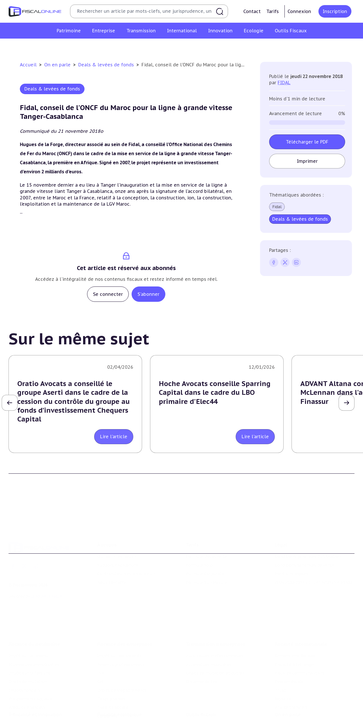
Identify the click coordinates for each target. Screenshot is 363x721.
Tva (100, 644)
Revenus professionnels (120, 635)
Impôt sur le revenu (28, 627)
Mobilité (283, 670)
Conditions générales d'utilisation (308, 535)
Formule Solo (199, 544)
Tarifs (272, 11)
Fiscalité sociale (112, 679)
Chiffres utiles (200, 704)
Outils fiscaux (201, 692)
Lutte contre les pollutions (124, 704)
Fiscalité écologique (119, 692)
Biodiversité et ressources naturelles (133, 712)
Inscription (335, 11)
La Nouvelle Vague (46, 575)
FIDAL (284, 82)
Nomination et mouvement (302, 704)
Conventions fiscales (295, 627)
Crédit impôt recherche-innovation (43, 704)
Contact (252, 11)
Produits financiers (27, 679)
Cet (100, 653)
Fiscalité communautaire (300, 644)
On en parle (58, 65)
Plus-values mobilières (208, 635)
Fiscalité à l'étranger (295, 635)
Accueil (28, 65)
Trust (280, 661)
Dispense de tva (201, 653)
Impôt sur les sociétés (119, 627)
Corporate (107, 687)
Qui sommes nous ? (116, 535)
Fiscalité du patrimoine (34, 615)
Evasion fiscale (289, 653)
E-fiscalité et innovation (35, 692)
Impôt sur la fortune (29, 644)
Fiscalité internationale (301, 615)
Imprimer (307, 161)
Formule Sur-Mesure (206, 561)
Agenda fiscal (199, 712)
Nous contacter (112, 561)
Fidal (277, 206)
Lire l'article (113, 436)
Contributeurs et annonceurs (126, 552)
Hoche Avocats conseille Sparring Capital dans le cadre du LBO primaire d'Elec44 (215, 392)
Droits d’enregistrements (122, 661)
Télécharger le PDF (307, 142)
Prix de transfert (291, 679)
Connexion (299, 11)
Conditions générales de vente (304, 544)
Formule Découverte (206, 535)
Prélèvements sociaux (30, 670)
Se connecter (108, 294)
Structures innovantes (31, 712)
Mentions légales (291, 552)
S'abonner (148, 294)
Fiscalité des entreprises (124, 615)
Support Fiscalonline (117, 544)
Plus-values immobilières (34, 635)
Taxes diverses (111, 670)
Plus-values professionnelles (215, 627)
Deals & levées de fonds (106, 65)
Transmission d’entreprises (215, 615)
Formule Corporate (205, 552)
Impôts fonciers (24, 661)
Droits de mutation (28, 653)
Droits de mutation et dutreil (215, 644)
